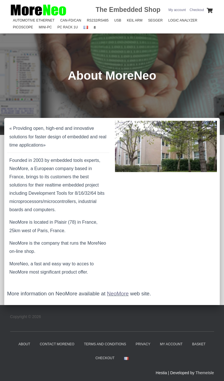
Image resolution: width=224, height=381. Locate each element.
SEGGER (155, 20)
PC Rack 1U (67, 27)
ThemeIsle (204, 373)
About (24, 344)
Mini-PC (45, 27)
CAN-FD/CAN (70, 20)
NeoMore (118, 294)
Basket (198, 344)
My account (177, 10)
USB (117, 20)
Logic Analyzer (182, 20)
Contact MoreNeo (57, 344)
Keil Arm (134, 20)
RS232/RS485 (98, 20)
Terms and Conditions (105, 344)
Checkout (197, 10)
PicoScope (23, 27)
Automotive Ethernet (34, 20)
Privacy (143, 344)
